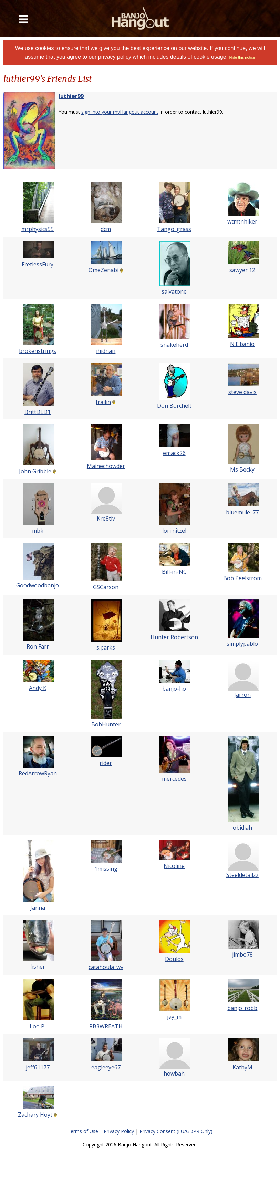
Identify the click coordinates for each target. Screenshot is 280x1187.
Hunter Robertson (174, 637)
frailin (103, 402)
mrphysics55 (37, 229)
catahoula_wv (106, 967)
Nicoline (174, 866)
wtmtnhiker (242, 221)
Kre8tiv (106, 518)
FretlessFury (37, 264)
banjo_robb (242, 1008)
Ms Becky (242, 469)
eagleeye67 (106, 1067)
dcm (106, 229)
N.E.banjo (242, 344)
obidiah (242, 827)
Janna (37, 907)
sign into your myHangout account (119, 112)
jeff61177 (38, 1067)
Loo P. (37, 1026)
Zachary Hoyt (35, 1114)
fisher (37, 966)
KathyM (242, 1067)
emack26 (174, 453)
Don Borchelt (174, 405)
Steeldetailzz (242, 875)
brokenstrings (37, 351)
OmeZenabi (103, 270)
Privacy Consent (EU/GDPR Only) (175, 1131)
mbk (37, 530)
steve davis (242, 392)
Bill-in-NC (174, 571)
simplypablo (242, 643)
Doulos (174, 959)
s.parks (105, 647)
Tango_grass (174, 229)
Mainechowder (106, 466)
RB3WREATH (106, 1026)
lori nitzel (174, 530)
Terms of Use (83, 1131)
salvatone (174, 291)
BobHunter (106, 724)
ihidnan (105, 351)
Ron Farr (38, 646)
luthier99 (71, 96)
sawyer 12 (242, 270)
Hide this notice (242, 57)
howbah (174, 1073)
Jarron (242, 695)
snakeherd (174, 344)
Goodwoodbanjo (37, 585)
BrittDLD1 (37, 412)
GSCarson (105, 587)
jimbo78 (242, 954)
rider (106, 763)
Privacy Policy (119, 1131)
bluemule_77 (242, 512)
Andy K (37, 688)
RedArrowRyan (38, 773)
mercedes (174, 778)
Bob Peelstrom (242, 578)
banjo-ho (174, 688)
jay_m (174, 1016)
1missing (105, 868)
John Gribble (35, 471)
